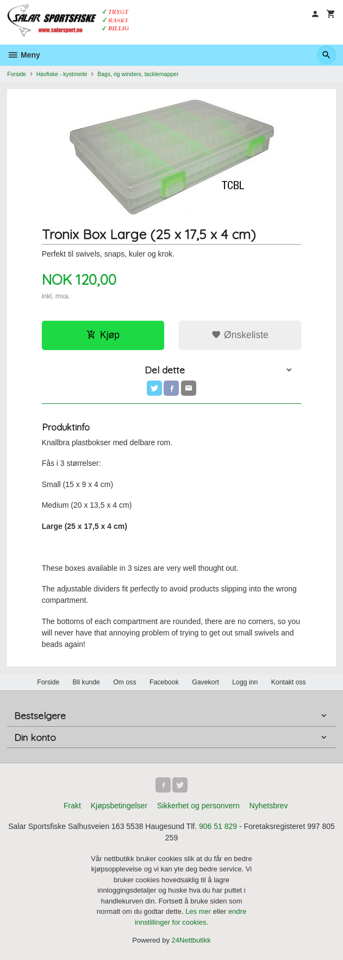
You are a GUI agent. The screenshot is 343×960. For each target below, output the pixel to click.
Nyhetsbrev (269, 805)
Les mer (199, 911)
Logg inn (245, 682)
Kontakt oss (288, 682)
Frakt (72, 805)
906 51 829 (218, 826)
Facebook (164, 682)
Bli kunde (86, 682)
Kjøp (103, 334)
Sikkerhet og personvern (198, 805)
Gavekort (205, 682)
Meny (23, 55)
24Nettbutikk (191, 940)
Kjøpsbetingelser (119, 805)
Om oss (124, 682)
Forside (16, 74)
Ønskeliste (240, 334)
